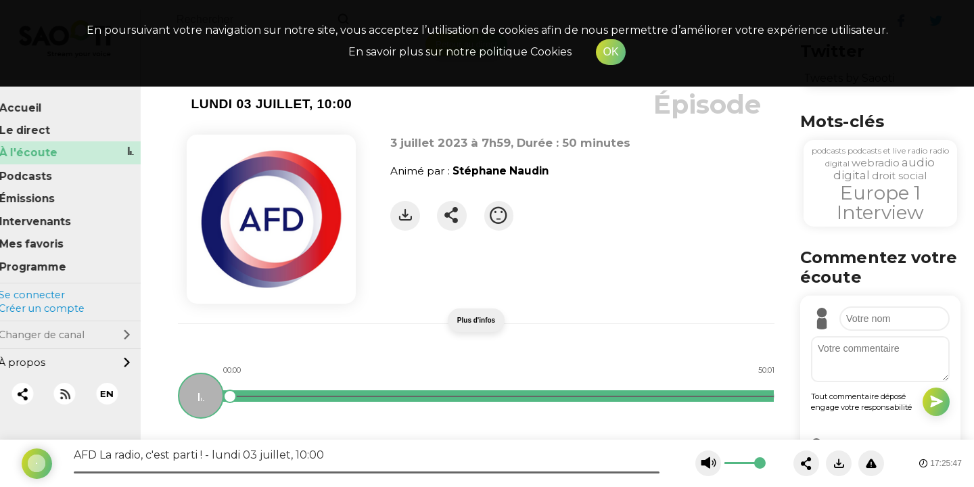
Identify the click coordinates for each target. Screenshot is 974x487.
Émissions (38, 189)
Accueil (32, 98)
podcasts (828, 150)
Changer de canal (75, 325)
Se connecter (42, 285)
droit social (899, 175)
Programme (44, 257)
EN (118, 384)
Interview (880, 212)
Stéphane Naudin (501, 170)
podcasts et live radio (887, 150)
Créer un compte (52, 300)
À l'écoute (40, 143)
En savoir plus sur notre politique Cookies (460, 51)
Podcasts (37, 166)
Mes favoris (43, 235)
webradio (876, 162)
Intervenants (47, 212)
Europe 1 (880, 192)
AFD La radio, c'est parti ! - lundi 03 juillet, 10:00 (199, 454)
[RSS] (76, 384)
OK (610, 51)
